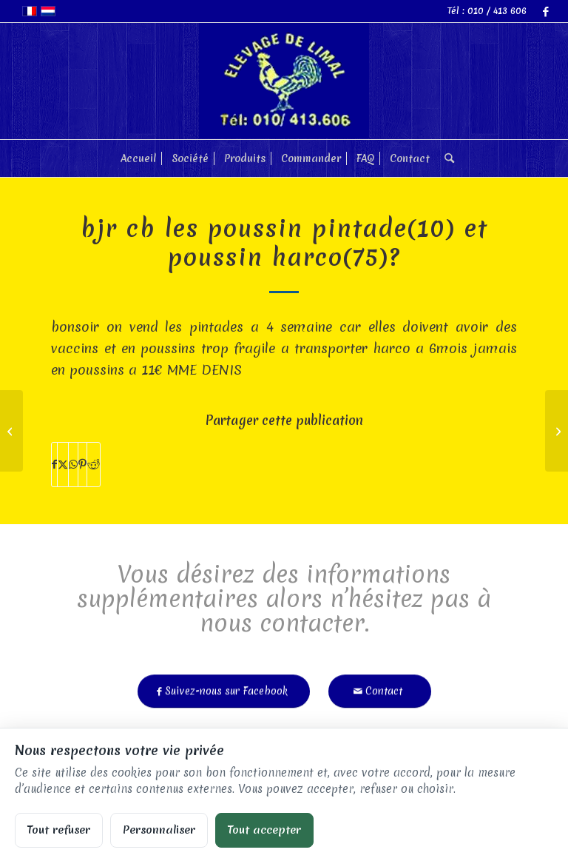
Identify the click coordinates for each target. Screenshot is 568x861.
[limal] (284, 81)
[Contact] (379, 686)
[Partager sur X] (63, 464)
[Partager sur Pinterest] (82, 464)
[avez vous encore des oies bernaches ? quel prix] (556, 431)
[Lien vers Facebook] (546, 11)
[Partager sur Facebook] (54, 464)
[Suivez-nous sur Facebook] (224, 686)
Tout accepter (264, 829)
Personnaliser (159, 829)
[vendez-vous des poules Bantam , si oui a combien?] (11, 431)
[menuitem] (138, 158)
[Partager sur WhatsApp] (73, 464)
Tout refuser (58, 829)
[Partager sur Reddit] (93, 464)
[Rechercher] (445, 158)
